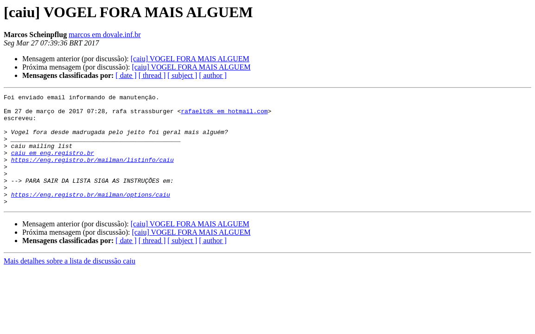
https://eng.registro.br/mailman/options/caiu (90, 215)
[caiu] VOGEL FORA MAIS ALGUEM (190, 59)
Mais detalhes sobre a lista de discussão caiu (69, 283)
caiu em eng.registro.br (52, 165)
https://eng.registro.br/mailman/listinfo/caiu (92, 173)
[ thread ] (152, 75)
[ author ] (213, 75)
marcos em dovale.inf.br (105, 35)
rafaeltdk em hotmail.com (224, 115)
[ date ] (125, 75)
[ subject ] (182, 75)
